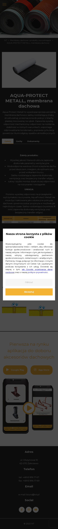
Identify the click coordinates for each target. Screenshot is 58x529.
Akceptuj (29, 292)
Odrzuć (29, 282)
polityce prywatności (38, 272)
